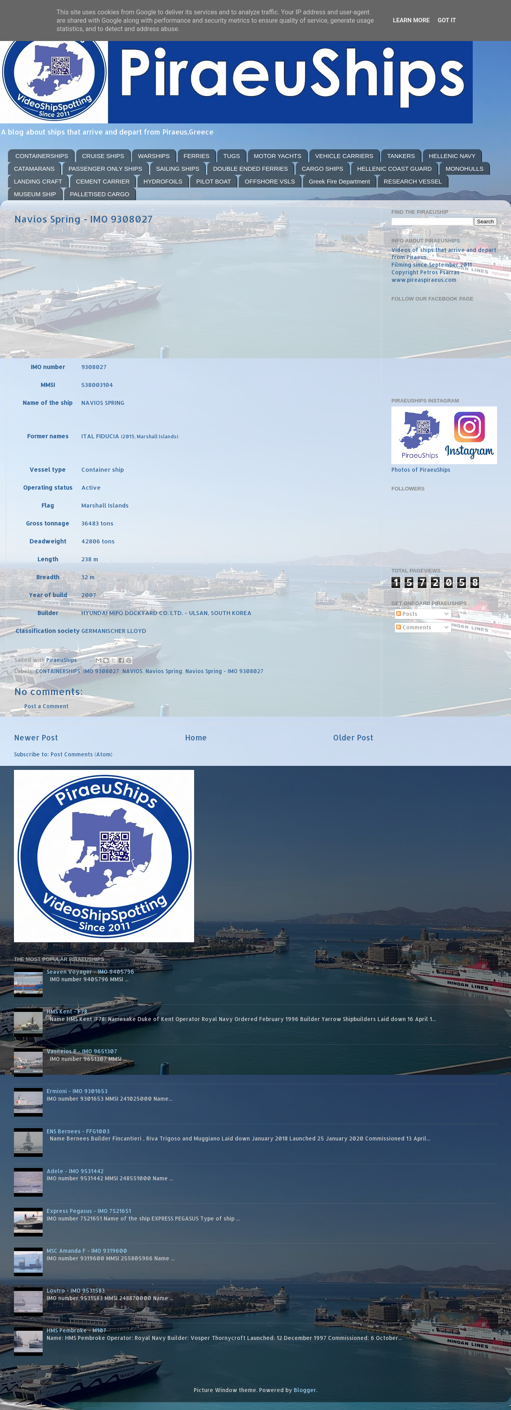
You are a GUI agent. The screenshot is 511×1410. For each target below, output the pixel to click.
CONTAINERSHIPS (42, 155)
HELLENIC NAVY (452, 155)
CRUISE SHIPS (103, 155)
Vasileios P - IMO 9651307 (82, 1051)
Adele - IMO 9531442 (75, 1171)
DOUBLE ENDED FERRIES (250, 168)
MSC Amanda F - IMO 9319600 (87, 1250)
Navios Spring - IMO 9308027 (224, 671)
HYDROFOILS (163, 181)
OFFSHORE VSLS (270, 181)
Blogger (305, 1390)
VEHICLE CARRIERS (344, 155)
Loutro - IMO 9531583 (76, 1290)
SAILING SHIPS (177, 168)
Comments (413, 627)
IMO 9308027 (101, 671)
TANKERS (401, 155)
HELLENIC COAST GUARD (394, 168)
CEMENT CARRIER (103, 181)
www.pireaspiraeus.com (423, 279)
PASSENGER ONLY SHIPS (105, 168)
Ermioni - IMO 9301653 (77, 1091)
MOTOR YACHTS (277, 155)
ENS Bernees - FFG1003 (78, 1131)
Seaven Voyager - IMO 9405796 (90, 971)
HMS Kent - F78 (67, 1011)
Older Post (353, 737)
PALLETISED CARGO (100, 194)
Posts (406, 613)
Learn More (411, 20)
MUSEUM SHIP (35, 194)
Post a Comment (46, 706)
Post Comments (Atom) (81, 754)
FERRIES (197, 155)
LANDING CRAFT (38, 181)
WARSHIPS (153, 155)
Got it (447, 20)
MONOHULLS (464, 168)
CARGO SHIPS (322, 168)
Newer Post (36, 737)
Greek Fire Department (339, 181)
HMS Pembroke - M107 (76, 1330)
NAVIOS (132, 671)
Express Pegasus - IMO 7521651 (89, 1210)
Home (196, 737)
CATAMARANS (34, 168)
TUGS (231, 155)
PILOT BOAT (213, 181)
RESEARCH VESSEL (413, 181)
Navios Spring (163, 671)
